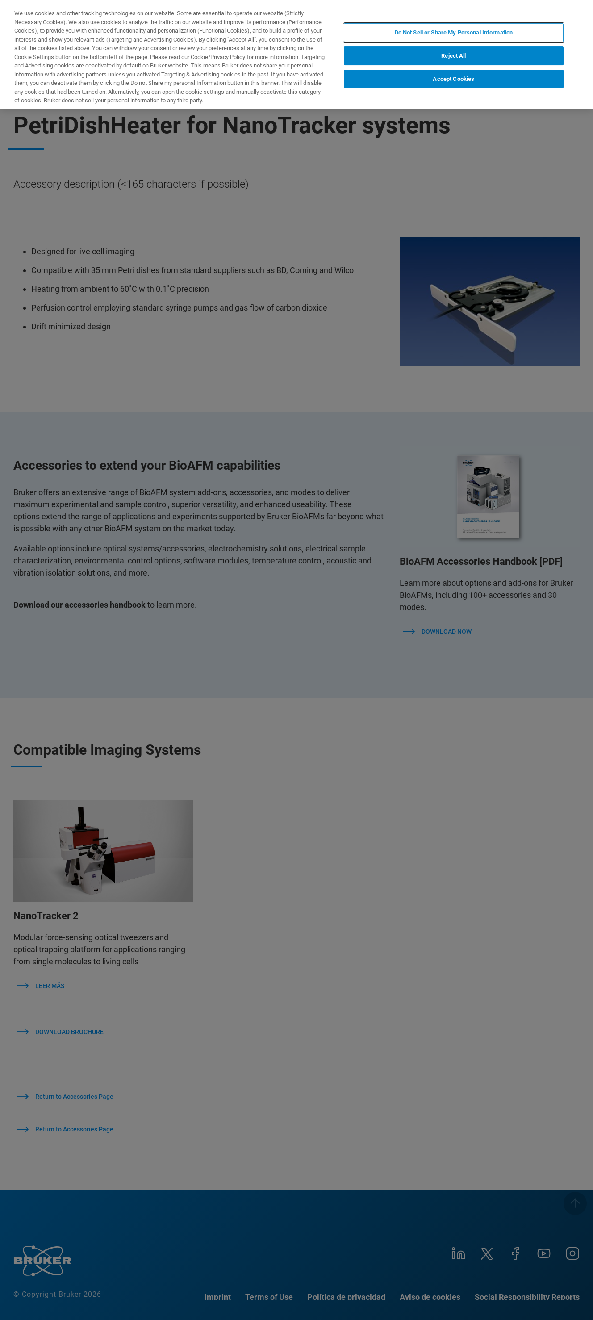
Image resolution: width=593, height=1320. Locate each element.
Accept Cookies (453, 79)
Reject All (453, 55)
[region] (296, 54)
